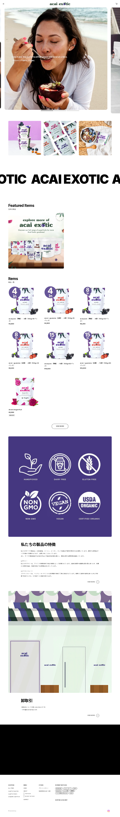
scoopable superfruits (14, 798)
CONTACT (26, 801)
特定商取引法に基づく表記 (45, 792)
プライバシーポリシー (44, 789)
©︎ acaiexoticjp (12, 812)
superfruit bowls (12, 795)
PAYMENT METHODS (30, 797)
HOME (25, 789)
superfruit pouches (13, 792)
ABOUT (25, 792)
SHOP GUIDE (28, 795)
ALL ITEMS (11, 789)
